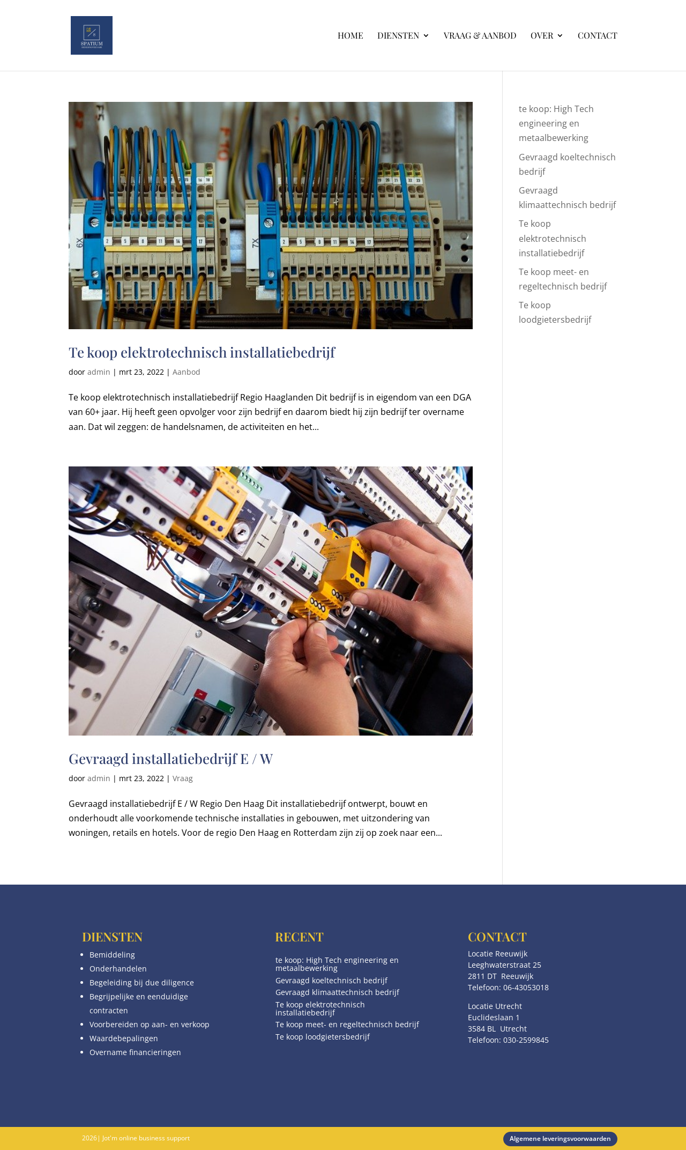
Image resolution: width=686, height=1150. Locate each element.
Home (350, 36)
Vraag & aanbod (480, 36)
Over (542, 36)
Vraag (183, 778)
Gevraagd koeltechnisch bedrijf (331, 980)
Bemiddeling (112, 954)
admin (98, 372)
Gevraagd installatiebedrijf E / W (171, 758)
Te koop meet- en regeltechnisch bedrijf (347, 1024)
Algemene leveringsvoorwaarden (560, 1138)
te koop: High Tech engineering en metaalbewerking (556, 123)
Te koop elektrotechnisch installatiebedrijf (202, 352)
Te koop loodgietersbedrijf (322, 1037)
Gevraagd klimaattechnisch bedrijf (337, 992)
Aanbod (186, 372)
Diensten (398, 36)
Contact (597, 36)
